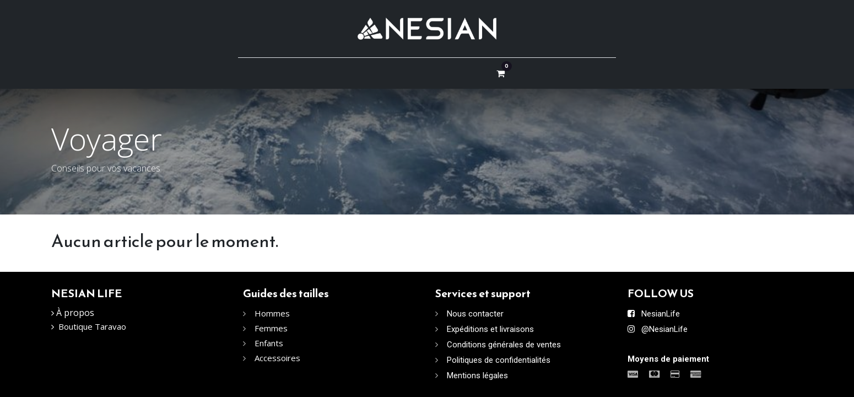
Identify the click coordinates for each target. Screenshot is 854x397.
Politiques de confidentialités (498, 360)
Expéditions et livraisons (490, 329)
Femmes (271, 328)
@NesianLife (664, 329)
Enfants (269, 342)
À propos (75, 313)
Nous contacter (475, 314)
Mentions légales (477, 375)
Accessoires (277, 357)
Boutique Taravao (92, 326)
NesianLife (660, 314)
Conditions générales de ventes (504, 345)
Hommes (273, 313)
